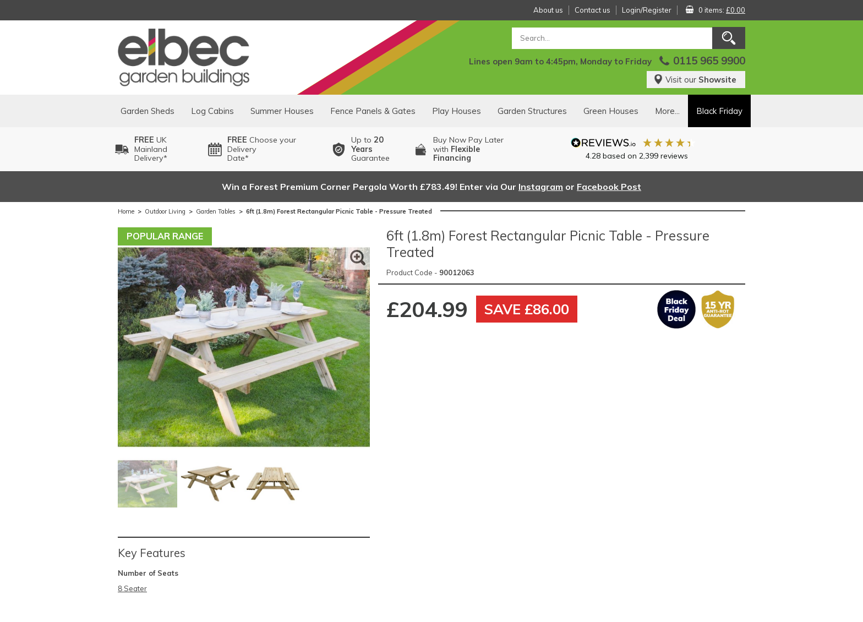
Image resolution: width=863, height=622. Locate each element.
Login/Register (646, 10)
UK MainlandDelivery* (150, 149)
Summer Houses (282, 111)
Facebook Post (609, 186)
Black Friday (719, 111)
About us (548, 10)
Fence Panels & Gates (373, 111)
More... (667, 111)
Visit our (694, 79)
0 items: (721, 10)
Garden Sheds (147, 111)
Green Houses (610, 111)
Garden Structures (532, 111)
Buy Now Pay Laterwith (468, 149)
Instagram (540, 186)
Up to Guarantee (370, 149)
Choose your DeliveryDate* (261, 149)
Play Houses (456, 111)
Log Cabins (212, 111)
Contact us (592, 10)
